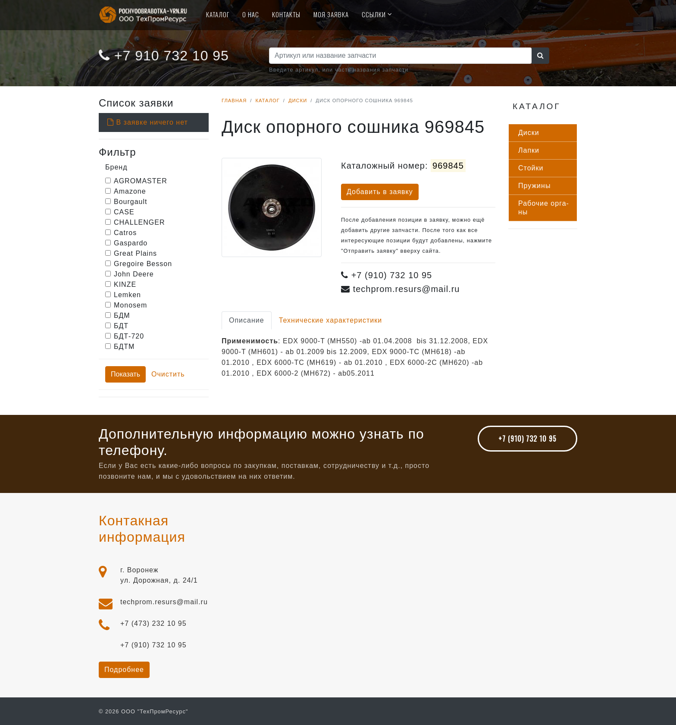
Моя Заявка (331, 14)
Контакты (286, 14)
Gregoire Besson (143, 263)
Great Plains (135, 253)
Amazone (130, 191)
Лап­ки (528, 150)
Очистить (168, 374)
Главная (234, 100)
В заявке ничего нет (147, 122)
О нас (250, 14)
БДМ (122, 315)
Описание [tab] (246, 320)
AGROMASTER (140, 181)
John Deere (134, 274)
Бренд (116, 167)
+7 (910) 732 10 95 (527, 438)
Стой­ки (530, 168)
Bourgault (130, 201)
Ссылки (374, 14)
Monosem (130, 305)
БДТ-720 (129, 336)
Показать (125, 374)
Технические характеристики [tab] (330, 320)
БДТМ (124, 346)
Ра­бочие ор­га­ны (543, 208)
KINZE (125, 284)
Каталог (217, 14)
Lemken (127, 294)
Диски (297, 100)
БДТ (121, 326)
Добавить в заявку (380, 191)
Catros (125, 232)
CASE (124, 212)
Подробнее (124, 669)
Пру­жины (534, 185)
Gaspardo (130, 243)
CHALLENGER (139, 222)
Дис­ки (528, 132)
